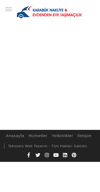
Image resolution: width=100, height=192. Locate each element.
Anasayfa (14, 136)
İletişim (83, 136)
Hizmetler (37, 136)
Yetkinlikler (61, 136)
